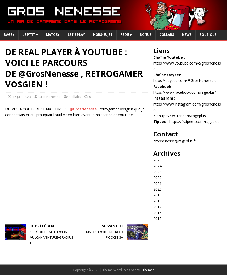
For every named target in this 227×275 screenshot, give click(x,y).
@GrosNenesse (83, 109)
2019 (157, 194)
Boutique (208, 34)
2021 (157, 183)
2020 (157, 189)
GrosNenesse (49, 96)
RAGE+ (9, 34)
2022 (157, 177)
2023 (157, 171)
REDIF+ (126, 34)
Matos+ (53, 34)
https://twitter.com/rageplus (182, 115)
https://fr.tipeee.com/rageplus (194, 121)
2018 (157, 200)
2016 (157, 212)
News (186, 34)
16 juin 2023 (22, 96)
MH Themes (145, 270)
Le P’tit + (30, 34)
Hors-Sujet (102, 34)
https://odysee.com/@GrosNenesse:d (185, 80)
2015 (157, 218)
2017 (157, 206)
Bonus (145, 34)
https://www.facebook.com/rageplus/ (184, 92)
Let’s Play (76, 34)
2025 (157, 159)
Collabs (167, 34)
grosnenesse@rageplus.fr (174, 140)
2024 (157, 165)
